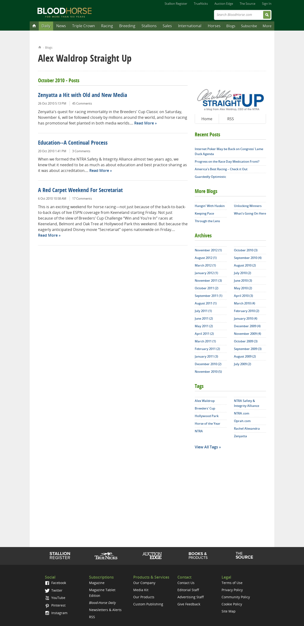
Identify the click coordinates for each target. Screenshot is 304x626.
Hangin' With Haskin (210, 206)
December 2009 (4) (247, 326)
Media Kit (140, 590)
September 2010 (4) (247, 258)
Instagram (56, 613)
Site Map (229, 611)
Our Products (143, 597)
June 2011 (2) (204, 318)
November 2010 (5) (208, 371)
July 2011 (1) (203, 311)
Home (40, 47)
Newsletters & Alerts (105, 610)
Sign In (266, 3)
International (189, 25)
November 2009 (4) (247, 333)
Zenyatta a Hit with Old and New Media (82, 95)
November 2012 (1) (208, 250)
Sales (167, 25)
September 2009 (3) (247, 349)
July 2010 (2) (242, 273)
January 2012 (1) (206, 273)
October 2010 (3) (245, 250)
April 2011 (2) (204, 333)
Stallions (149, 25)
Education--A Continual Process (73, 143)
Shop (198, 555)
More (267, 25)
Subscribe (249, 25)
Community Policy (236, 597)
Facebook (55, 582)
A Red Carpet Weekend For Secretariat (80, 190)
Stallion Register (176, 3)
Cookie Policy (232, 604)
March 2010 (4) (244, 303)
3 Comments (81, 151)
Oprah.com (242, 421)
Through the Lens (207, 221)
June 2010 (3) (243, 280)
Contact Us (186, 582)
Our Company (144, 582)
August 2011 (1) (206, 303)
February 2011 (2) (207, 349)
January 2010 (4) (245, 318)
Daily (46, 25)
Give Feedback (188, 604)
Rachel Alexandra (247, 428)
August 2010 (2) (245, 265)
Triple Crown (83, 25)
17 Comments (82, 198)
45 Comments (82, 103)
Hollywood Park (206, 416)
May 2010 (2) (243, 288)
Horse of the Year (207, 423)
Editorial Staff (188, 590)
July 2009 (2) (242, 364)
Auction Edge (223, 3)
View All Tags (206, 447)
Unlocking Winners (247, 206)
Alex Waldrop (205, 401)
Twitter (53, 590)
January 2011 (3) (206, 356)
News (61, 25)
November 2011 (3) (208, 280)
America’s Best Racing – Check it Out (221, 169)
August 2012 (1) (206, 258)
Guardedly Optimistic (210, 177)
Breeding (127, 25)
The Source (247, 3)
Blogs (230, 25)
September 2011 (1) (208, 296)
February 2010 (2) (246, 311)
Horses (214, 25)
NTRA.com (241, 413)
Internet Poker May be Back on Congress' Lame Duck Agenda (229, 151)
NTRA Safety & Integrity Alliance (246, 403)
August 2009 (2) (245, 356)
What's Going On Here (250, 213)
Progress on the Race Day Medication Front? (227, 161)
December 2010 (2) (208, 364)
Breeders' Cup (205, 408)
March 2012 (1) (205, 265)
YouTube (55, 597)
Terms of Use (232, 582)
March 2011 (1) (205, 341)
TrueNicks (201, 3)
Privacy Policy (232, 590)
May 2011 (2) (204, 326)
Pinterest (55, 605)
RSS (230, 118)
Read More (144, 123)
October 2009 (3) (245, 341)
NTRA (199, 431)
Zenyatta (240, 436)
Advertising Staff (190, 597)
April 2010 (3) (243, 296)
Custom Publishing (148, 604)
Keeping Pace (204, 213)
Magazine (96, 582)
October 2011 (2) (206, 288)
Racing (107, 25)
